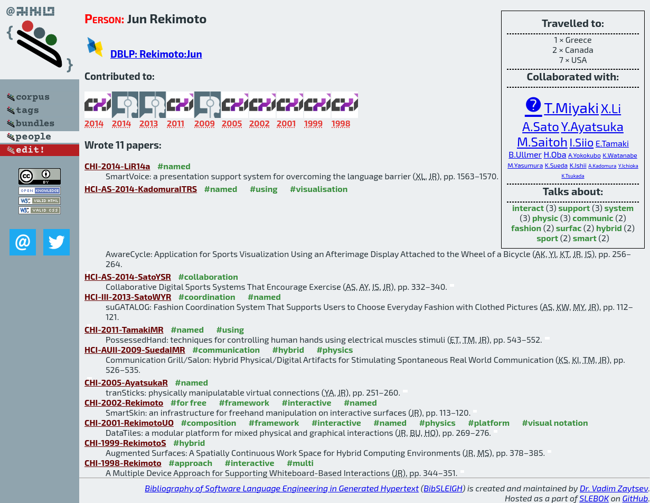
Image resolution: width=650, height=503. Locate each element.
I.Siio (581, 142)
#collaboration (208, 276)
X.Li (611, 108)
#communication (226, 349)
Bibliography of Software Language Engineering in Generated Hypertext (282, 488)
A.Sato (540, 126)
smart (585, 238)
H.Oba (555, 154)
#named (174, 166)
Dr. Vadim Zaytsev (614, 488)
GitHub (635, 498)
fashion (526, 228)
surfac (569, 228)
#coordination (206, 296)
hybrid (609, 228)
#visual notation (555, 422)
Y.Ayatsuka (592, 126)
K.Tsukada (572, 175)
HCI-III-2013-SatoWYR (127, 296)
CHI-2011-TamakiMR (124, 329)
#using (264, 189)
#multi (300, 463)
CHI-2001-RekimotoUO (129, 422)
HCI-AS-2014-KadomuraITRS (140, 189)
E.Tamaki (612, 143)
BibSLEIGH (442, 488)
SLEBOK (594, 498)
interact (528, 208)
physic (545, 218)
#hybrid (288, 349)
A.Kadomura (602, 165)
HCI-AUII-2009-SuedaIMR (134, 349)
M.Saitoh (542, 141)
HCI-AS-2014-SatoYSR (127, 276)
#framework (244, 402)
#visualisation (318, 189)
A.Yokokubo (584, 155)
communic (592, 218)
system (619, 208)
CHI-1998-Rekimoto (123, 463)
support (574, 208)
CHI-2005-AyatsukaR (126, 382)
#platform (489, 422)
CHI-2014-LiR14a (117, 166)
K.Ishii (578, 165)
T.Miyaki (571, 107)
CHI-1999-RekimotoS (125, 442)
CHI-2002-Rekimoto (123, 402)
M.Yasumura (525, 165)
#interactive (307, 402)
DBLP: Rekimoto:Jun (156, 54)
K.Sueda (556, 165)
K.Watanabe (619, 155)
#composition (208, 422)
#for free (188, 402)
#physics (334, 349)
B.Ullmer (525, 154)
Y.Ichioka (628, 165)
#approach (190, 463)
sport (547, 238)
